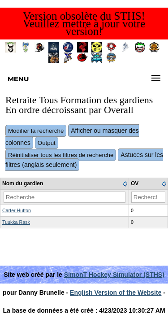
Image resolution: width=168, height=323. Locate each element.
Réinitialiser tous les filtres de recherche (61, 155)
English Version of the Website (115, 292)
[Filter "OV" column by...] (148, 197)
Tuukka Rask (16, 222)
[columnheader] (64, 184)
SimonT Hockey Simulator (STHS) (114, 274)
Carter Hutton (16, 210)
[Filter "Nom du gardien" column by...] (64, 197)
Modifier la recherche (36, 130)
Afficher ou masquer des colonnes (72, 136)
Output (47, 143)
